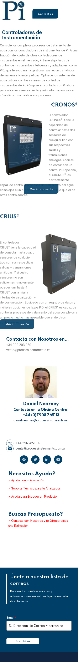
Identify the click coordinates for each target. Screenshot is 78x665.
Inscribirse (23, 641)
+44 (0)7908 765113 (41, 415)
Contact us (45, 14)
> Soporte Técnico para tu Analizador (34, 488)
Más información (41, 189)
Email (11, 617)
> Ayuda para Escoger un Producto (32, 496)
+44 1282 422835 (23, 443)
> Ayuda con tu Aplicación (26, 480)
